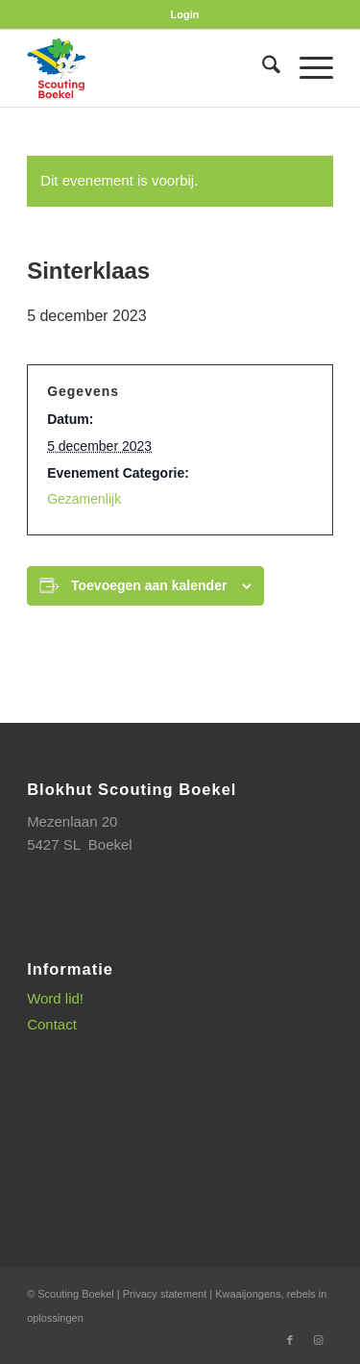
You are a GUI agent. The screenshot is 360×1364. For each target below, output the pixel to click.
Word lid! (55, 998)
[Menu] (306, 68)
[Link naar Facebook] (290, 1340)
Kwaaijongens (248, 1294)
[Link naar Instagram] (318, 1340)
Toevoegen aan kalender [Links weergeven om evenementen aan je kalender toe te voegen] (149, 585)
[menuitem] (185, 14)
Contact (52, 1024)
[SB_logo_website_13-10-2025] (149, 68)
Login (185, 14)
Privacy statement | (169, 1294)
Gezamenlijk (84, 499)
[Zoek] (261, 68)
